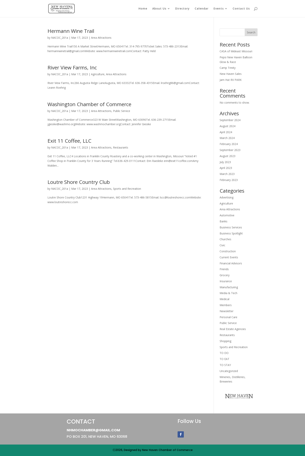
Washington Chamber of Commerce (89, 104)
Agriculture (97, 74)
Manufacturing (229, 287)
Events (219, 8)
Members (226, 305)
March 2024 (227, 138)
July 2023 (225, 162)
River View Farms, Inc (72, 67)
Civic (222, 245)
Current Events (229, 257)
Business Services (231, 227)
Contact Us (241, 8)
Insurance (226, 281)
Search (251, 32)
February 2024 (229, 144)
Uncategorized (229, 371)
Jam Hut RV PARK (231, 80)
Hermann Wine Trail (70, 30)
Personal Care (228, 317)
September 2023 (230, 150)
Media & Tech (228, 293)
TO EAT (224, 359)
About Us (159, 8)
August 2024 (227, 126)
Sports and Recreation (127, 188)
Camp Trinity (228, 68)
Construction (228, 251)
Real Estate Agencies (233, 329)
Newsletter (226, 311)
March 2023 (227, 174)
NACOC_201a (59, 37)
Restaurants (120, 147)
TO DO (224, 353)
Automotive (227, 215)
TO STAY (225, 365)
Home (142, 8)
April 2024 (226, 132)
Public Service (121, 111)
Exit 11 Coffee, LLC (69, 140)
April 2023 (226, 168)
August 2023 (227, 156)
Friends (224, 269)
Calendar (202, 8)
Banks (223, 221)
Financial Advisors (231, 263)
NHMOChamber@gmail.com (93, 430)
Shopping (225, 341)
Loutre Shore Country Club (78, 181)
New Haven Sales (231, 74)
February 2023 (229, 180)
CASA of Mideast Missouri (236, 51)
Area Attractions (101, 37)
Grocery (225, 275)
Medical (224, 299)
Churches (225, 239)
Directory (182, 8)
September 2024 (230, 120)
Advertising (226, 197)
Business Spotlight (231, 233)
